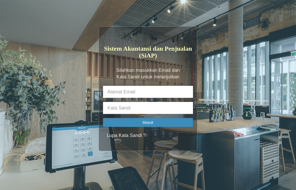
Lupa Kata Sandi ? (126, 135)
